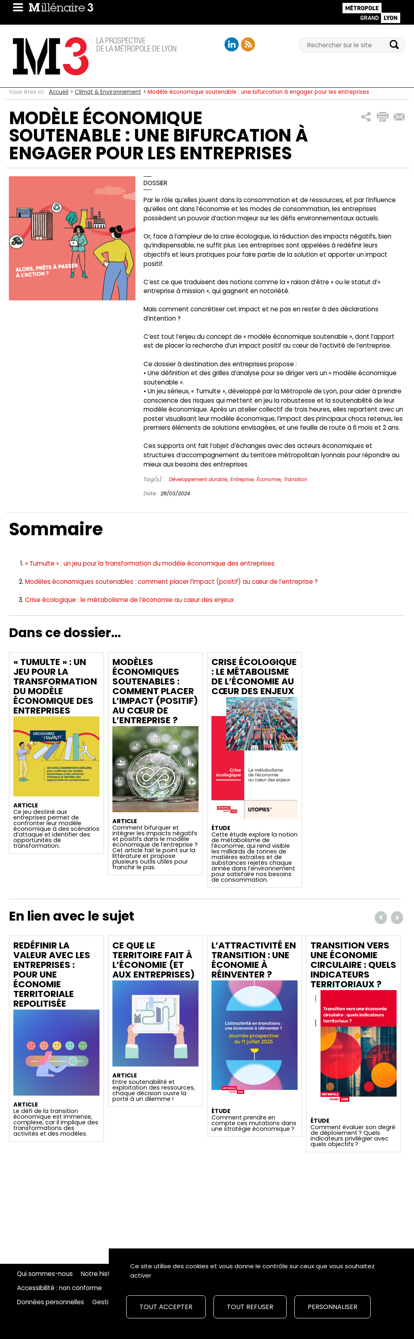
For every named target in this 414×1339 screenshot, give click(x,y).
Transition (295, 479)
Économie (269, 479)
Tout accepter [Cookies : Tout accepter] (165, 1307)
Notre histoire (101, 1274)
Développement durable (198, 479)
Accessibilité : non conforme (59, 1288)
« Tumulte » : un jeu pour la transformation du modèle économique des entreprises (150, 563)
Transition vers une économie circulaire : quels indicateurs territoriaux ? (353, 965)
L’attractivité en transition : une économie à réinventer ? (253, 960)
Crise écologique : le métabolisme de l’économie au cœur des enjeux (129, 600)
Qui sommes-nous (45, 1274)
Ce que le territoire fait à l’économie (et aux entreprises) (153, 960)
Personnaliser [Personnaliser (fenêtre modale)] (332, 1307)
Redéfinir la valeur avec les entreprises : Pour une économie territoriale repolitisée (51, 974)
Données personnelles (50, 1302)
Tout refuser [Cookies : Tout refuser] (250, 1307)
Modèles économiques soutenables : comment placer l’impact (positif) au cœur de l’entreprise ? (171, 581)
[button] (366, 117)
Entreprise (241, 479)
